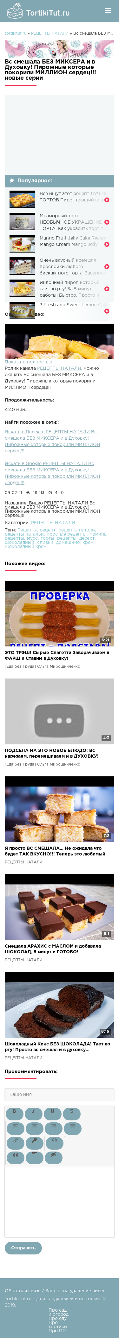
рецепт (48, 530)
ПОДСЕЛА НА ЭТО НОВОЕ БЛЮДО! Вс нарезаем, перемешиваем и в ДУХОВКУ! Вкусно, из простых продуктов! (52, 754)
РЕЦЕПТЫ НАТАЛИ (59, 368)
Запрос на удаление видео (75, 1291)
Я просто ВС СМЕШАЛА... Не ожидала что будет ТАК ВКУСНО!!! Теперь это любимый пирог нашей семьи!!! (55, 852)
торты (47, 538)
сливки (45, 542)
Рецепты (27, 530)
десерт (87, 538)
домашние (68, 542)
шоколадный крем (26, 547)
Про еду (58, 1319)
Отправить (23, 1248)
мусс (32, 538)
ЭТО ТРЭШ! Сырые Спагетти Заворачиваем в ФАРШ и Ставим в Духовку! (57, 655)
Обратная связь (23, 1291)
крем (88, 542)
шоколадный (19, 542)
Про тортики (58, 1325)
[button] (14, 1114)
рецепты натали (76, 530)
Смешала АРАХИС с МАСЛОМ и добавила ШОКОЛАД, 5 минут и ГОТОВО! (53, 949)
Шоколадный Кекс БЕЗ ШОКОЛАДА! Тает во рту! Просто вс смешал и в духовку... (57, 1047)
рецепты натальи (24, 534)
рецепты (66, 538)
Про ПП (57, 1331)
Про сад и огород (59, 1312)
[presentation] (14, 1114)
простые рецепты (67, 534)
